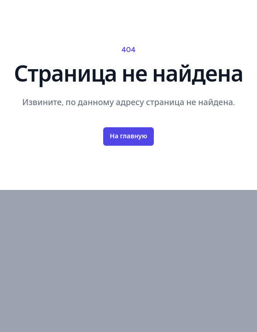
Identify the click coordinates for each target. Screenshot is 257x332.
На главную (128, 136)
